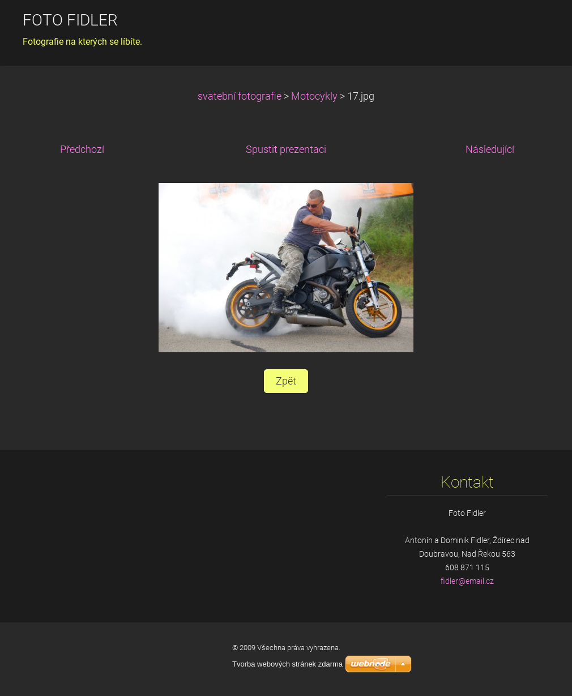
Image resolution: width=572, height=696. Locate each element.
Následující (490, 149)
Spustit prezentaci (286, 149)
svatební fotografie (239, 96)
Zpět (286, 381)
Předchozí (82, 149)
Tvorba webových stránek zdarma (287, 664)
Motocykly (314, 96)
